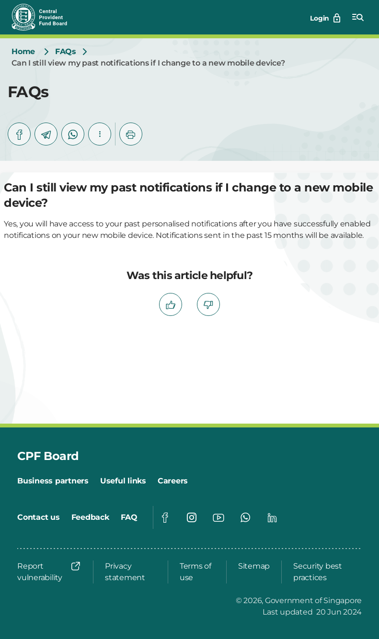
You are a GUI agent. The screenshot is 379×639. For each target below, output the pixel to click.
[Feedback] (90, 517)
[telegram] (45, 134)
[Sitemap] (254, 566)
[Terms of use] (197, 572)
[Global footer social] (164, 517)
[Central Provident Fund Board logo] (45, 17)
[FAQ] (129, 517)
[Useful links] (123, 481)
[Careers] (173, 481)
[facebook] (19, 134)
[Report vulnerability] (49, 572)
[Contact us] (38, 517)
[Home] (23, 51)
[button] (99, 134)
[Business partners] (53, 481)
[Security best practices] (324, 572)
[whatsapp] (72, 134)
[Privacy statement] (130, 572)
